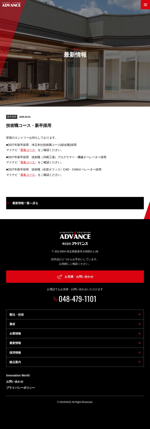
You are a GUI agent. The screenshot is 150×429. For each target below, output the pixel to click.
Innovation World (18, 375)
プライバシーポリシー (20, 387)
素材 (12, 324)
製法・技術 (16, 314)
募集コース (28, 150)
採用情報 (15, 352)
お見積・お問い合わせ (75, 277)
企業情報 (15, 333)
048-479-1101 (77, 298)
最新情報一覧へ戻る (25, 203)
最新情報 (15, 343)
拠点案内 (15, 362)
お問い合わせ (14, 381)
